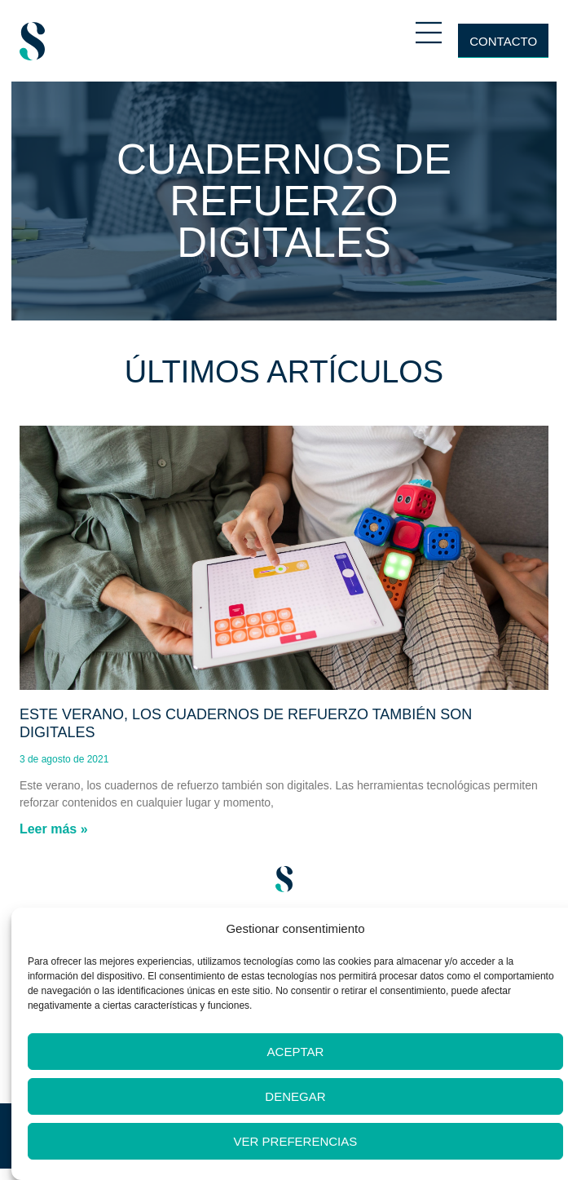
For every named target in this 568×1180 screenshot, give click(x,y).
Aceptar (295, 1051)
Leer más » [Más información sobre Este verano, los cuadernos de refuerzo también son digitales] (54, 829)
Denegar (295, 1096)
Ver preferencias (296, 1141)
